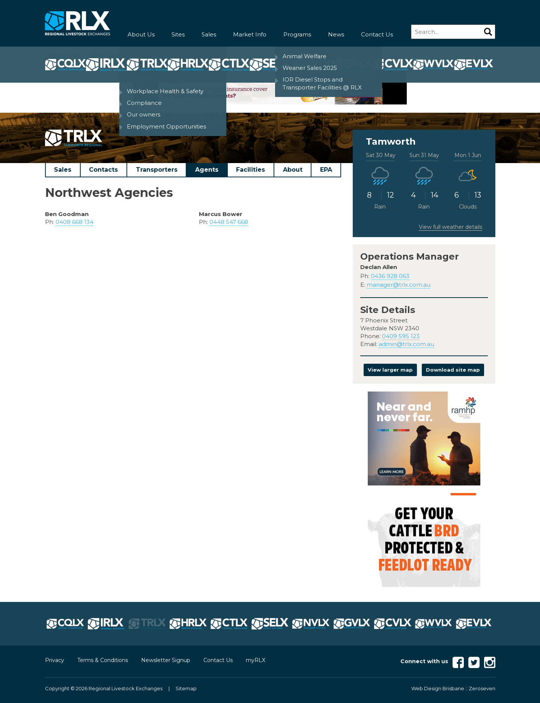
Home (52, 55)
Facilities (250, 169)
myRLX (255, 660)
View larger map (390, 370)
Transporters (156, 169)
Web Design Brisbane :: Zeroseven (453, 688)
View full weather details (450, 227)
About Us (141, 34)
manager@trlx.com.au (398, 284)
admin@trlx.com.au (406, 344)
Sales (209, 34)
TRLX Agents (227, 55)
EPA (326, 169)
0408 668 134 (74, 221)
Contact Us (377, 34)
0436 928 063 (390, 276)
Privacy (54, 660)
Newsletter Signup (165, 660)
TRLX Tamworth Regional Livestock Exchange (147, 55)
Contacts (103, 169)
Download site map (453, 370)
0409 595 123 (401, 336)
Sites (178, 34)
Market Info (249, 34)
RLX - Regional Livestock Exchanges (77, 23)
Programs (297, 34)
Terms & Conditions (102, 660)
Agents (206, 169)
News (336, 34)
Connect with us (424, 661)
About (292, 169)
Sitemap (186, 688)
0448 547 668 (228, 221)
